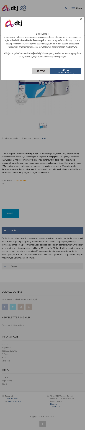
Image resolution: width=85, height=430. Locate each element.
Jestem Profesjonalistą (66, 71)
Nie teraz (41, 71)
